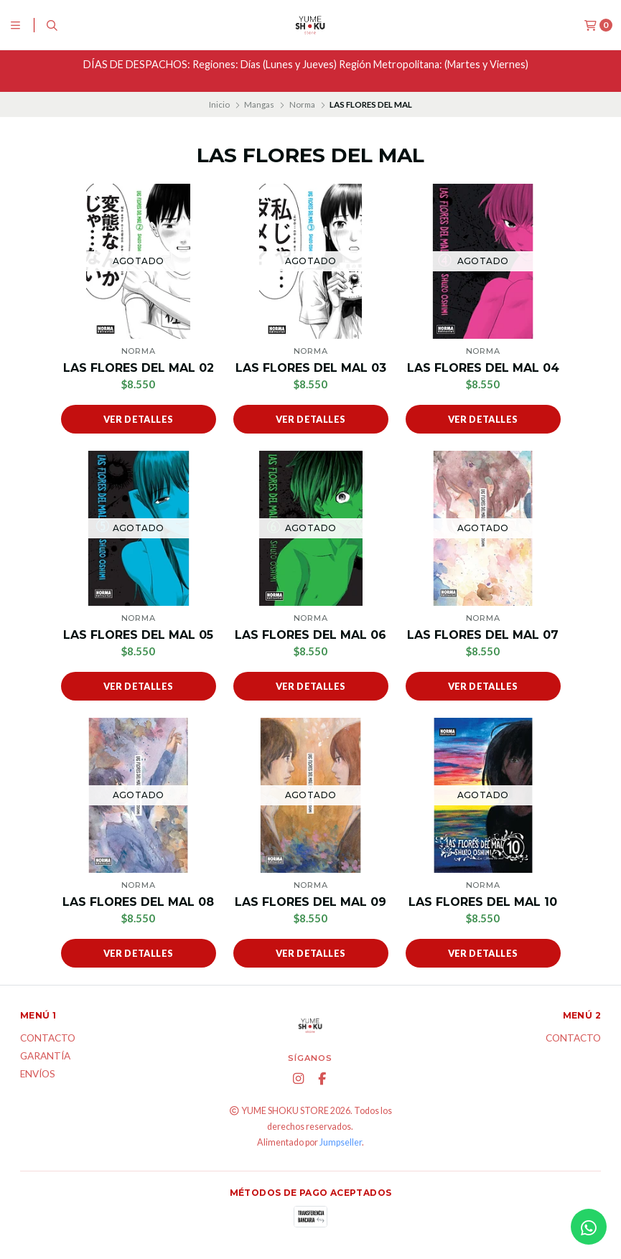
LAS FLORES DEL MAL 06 (310, 635)
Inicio (219, 104)
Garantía (45, 1057)
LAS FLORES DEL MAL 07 (483, 635)
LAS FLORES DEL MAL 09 (310, 902)
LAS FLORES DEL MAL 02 (138, 368)
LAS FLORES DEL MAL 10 (482, 902)
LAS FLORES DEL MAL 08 (138, 902)
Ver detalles (138, 419)
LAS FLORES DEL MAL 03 (310, 368)
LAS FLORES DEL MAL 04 (483, 368)
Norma (302, 104)
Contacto (47, 1039)
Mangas (259, 104)
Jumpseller (340, 1142)
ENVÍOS (37, 1075)
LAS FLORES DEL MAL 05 (138, 635)
